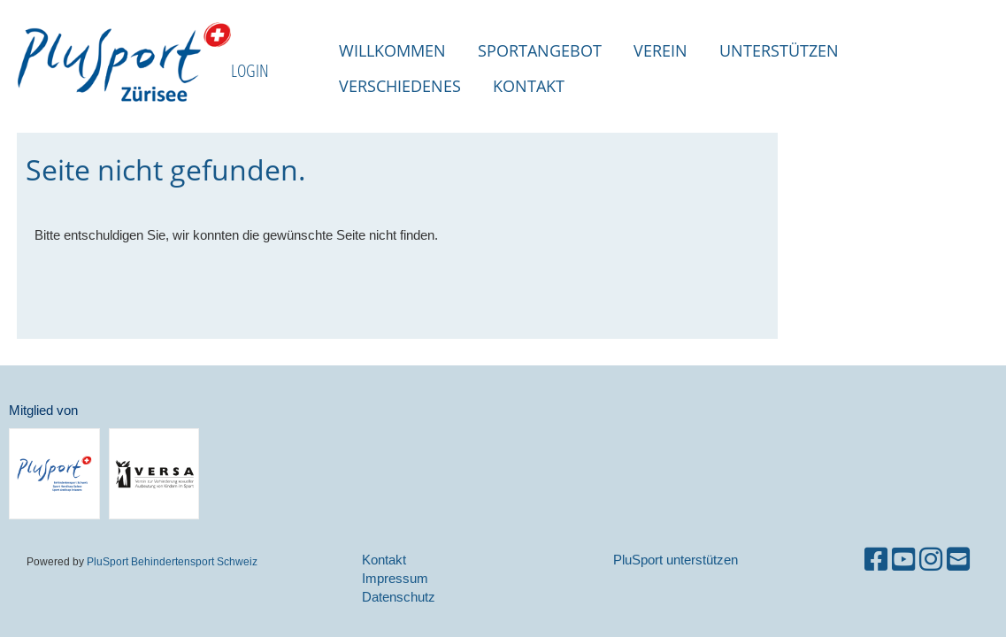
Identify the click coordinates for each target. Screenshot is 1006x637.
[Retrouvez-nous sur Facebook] (875, 559)
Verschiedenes (400, 85)
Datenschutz (398, 596)
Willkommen (392, 50)
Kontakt (528, 85)
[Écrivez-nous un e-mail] (958, 559)
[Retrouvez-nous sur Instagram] (930, 559)
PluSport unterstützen (675, 559)
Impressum (395, 578)
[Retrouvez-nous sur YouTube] (903, 559)
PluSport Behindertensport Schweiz (172, 561)
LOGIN (250, 70)
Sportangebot (540, 50)
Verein (660, 50)
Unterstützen (779, 50)
